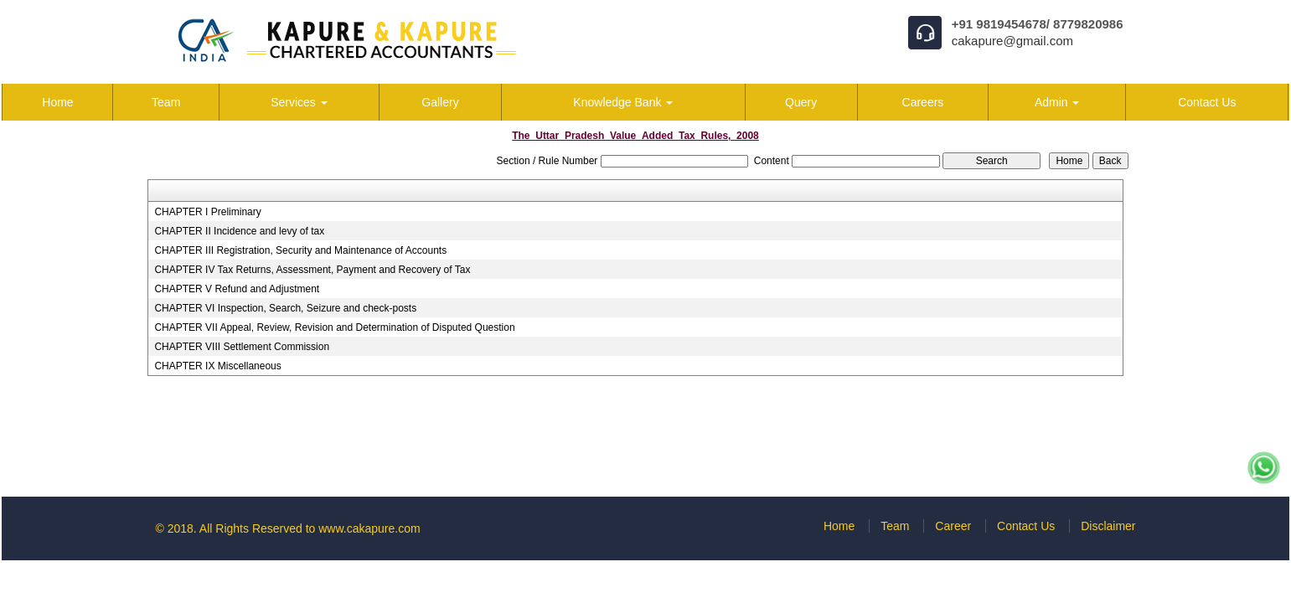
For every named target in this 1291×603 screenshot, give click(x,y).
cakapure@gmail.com (1012, 41)
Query (801, 102)
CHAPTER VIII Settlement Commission (241, 347)
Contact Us (1207, 102)
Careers (923, 102)
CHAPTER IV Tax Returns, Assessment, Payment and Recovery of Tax (312, 270)
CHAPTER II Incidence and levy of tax (239, 231)
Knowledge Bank (623, 102)
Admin (1057, 102)
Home (57, 102)
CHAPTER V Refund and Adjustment (236, 289)
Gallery (439, 102)
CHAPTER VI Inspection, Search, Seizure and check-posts (285, 308)
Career (953, 526)
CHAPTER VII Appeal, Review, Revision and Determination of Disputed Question (334, 327)
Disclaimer (1108, 526)
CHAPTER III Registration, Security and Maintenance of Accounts (300, 250)
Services (299, 102)
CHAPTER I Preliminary (207, 212)
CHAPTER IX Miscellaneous (217, 366)
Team (166, 102)
